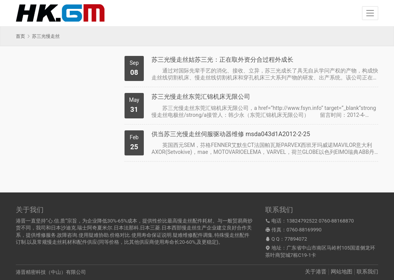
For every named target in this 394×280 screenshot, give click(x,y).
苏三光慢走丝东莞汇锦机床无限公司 (201, 96)
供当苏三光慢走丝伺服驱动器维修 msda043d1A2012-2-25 (231, 134)
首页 (20, 36)
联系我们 (367, 271)
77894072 (296, 239)
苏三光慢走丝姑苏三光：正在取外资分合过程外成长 (222, 59)
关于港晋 (316, 271)
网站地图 (341, 271)
